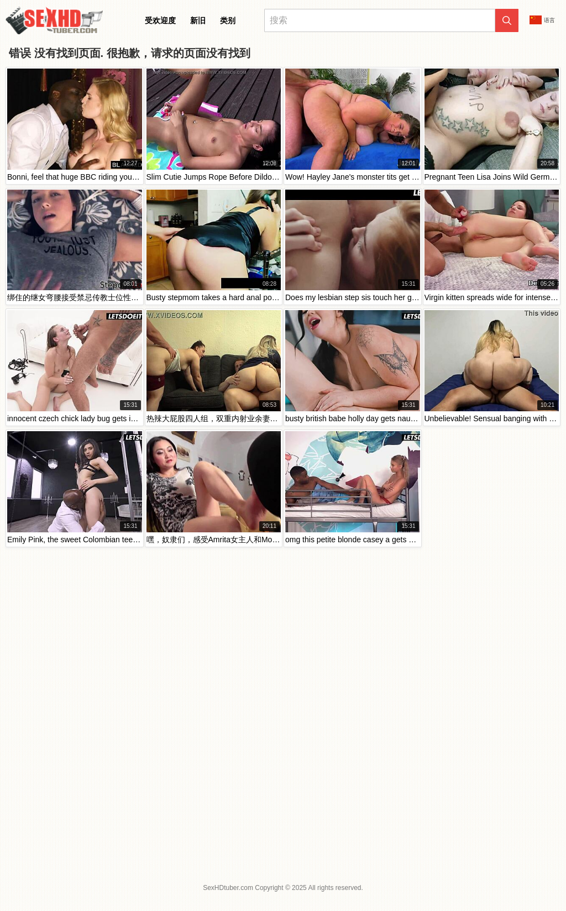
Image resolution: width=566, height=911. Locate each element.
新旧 (198, 20)
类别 (227, 20)
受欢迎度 (160, 20)
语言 (542, 19)
